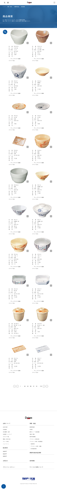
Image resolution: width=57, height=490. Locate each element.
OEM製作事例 (33, 448)
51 (33, 386)
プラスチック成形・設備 (36, 446)
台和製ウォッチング (7, 434)
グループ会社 (6, 441)
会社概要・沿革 (6, 432)
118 (41, 386)
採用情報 (32, 461)
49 (27, 386)
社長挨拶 (5, 429)
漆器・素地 (32, 434)
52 (36, 386)
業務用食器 (16, 6)
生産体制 (32, 444)
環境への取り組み (7, 439)
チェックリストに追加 (15, 58)
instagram (8, 2)
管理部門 (5, 456)
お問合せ (5, 461)
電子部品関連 (32, 436)
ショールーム (6, 444)
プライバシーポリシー (9, 467)
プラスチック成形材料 (34, 439)
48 (24, 386)
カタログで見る (12, 60)
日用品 (31, 429)
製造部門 (5, 454)
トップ (4, 6)
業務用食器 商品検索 (35, 452)
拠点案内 (5, 448)
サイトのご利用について (36, 467)
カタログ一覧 (6, 436)
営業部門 (5, 451)
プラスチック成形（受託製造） (36, 441)
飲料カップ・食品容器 (34, 432)
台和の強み (5, 427)
